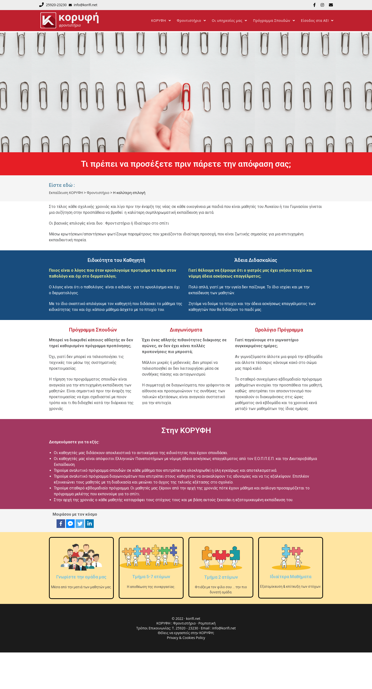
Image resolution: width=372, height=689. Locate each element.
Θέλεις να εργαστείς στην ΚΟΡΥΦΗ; (186, 632)
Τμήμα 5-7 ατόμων (151, 576)
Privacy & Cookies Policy (186, 637)
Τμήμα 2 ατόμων (221, 577)
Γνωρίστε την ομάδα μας (81, 576)
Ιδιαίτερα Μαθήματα (290, 576)
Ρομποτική (207, 623)
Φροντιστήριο (185, 623)
